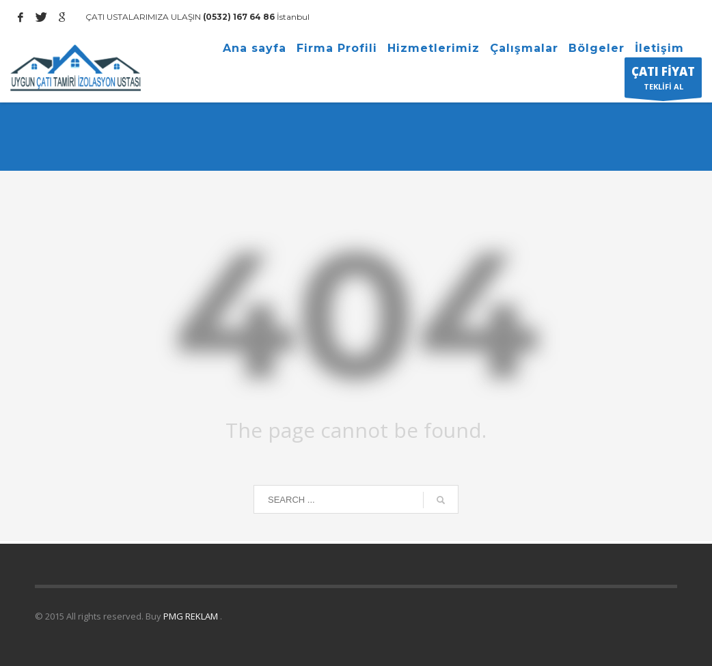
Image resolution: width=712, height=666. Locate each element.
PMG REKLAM (191, 616)
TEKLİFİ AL (663, 81)
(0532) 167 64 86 (238, 17)
